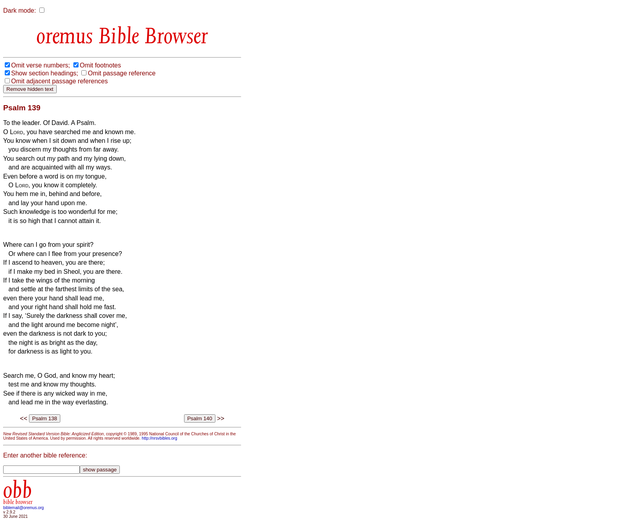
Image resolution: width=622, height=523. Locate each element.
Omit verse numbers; (40, 65)
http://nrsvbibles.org (159, 438)
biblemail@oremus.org (23, 508)
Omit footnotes (100, 65)
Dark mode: (19, 10)
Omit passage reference (122, 73)
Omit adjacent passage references (59, 81)
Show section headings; (44, 73)
